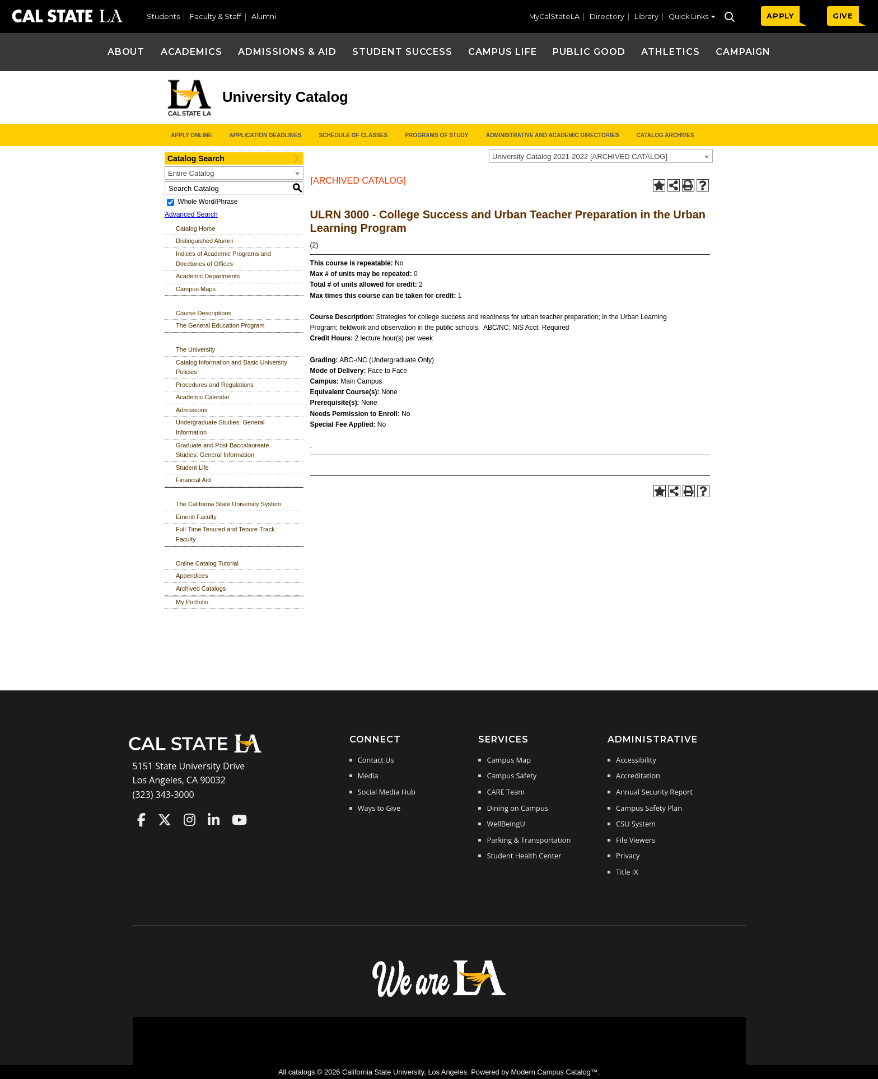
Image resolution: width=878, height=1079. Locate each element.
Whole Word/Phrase (207, 201)
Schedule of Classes (353, 135)
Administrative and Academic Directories (552, 135)
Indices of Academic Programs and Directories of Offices (223, 258)
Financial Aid (193, 480)
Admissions (191, 410)
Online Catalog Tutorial (207, 563)
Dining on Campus (517, 808)
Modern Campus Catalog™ (554, 1072)
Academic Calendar (203, 397)
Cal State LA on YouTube (239, 819)
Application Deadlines (266, 135)
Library (646, 16)
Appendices (192, 575)
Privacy (627, 856)
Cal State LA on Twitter (164, 819)
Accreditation (638, 775)
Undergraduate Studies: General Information (220, 427)
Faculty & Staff (215, 16)
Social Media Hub (386, 792)
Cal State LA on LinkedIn (214, 819)
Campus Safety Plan (649, 808)
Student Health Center (524, 856)
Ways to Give (379, 808)
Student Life (192, 467)
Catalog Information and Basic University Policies (231, 367)
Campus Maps (196, 289)
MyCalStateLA (554, 16)
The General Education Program (220, 325)
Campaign (743, 51)
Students (163, 16)
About (126, 51)
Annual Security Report (654, 792)
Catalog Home (195, 228)
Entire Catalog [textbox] (191, 173)
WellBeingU (506, 824)
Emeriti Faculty (196, 516)
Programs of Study (436, 135)
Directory (607, 16)
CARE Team (506, 792)
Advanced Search (191, 214)
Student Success (402, 51)
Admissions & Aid (287, 51)
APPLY (780, 16)
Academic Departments (208, 276)
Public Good (589, 51)
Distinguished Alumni (204, 240)
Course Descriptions (203, 313)
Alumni (263, 16)
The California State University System (228, 504)
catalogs (301, 1072)
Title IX (627, 872)
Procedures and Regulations (215, 384)
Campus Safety (511, 775)
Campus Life (502, 51)
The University (195, 349)
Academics (192, 51)
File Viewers (635, 840)
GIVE (843, 16)
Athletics (670, 51)
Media (368, 775)
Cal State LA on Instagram (189, 819)
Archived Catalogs (201, 588)
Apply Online (191, 135)
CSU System (636, 824)
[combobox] (601, 156)
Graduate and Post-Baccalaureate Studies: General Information (222, 450)
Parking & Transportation (529, 840)
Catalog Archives (665, 135)
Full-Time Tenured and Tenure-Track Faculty (225, 534)
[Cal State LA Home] (199, 751)
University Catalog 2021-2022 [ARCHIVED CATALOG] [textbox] (579, 156)
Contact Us (376, 760)
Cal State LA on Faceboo (141, 819)
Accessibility (636, 760)
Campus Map (509, 760)
